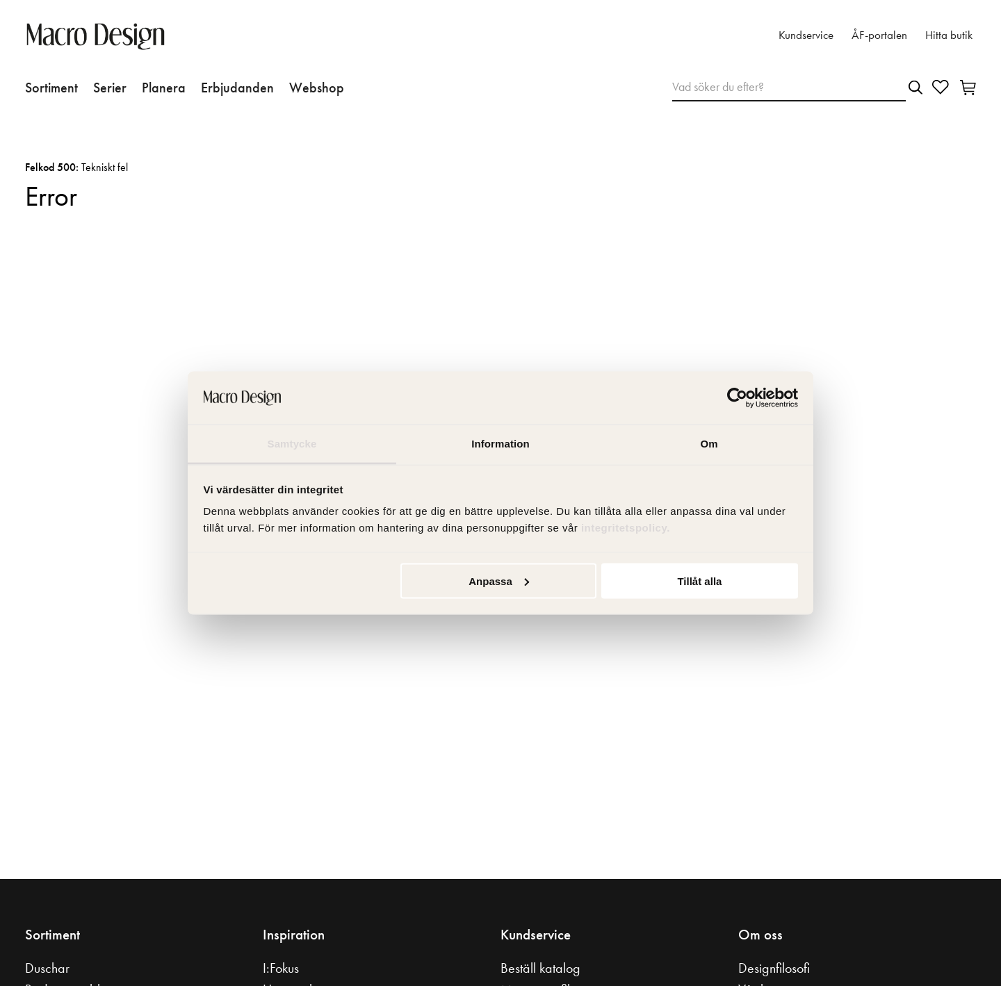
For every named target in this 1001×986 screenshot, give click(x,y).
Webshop (316, 88)
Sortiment (51, 88)
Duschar (47, 968)
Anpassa (499, 580)
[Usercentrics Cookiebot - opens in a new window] (737, 398)
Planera (164, 88)
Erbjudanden (237, 88)
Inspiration (294, 935)
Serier (110, 88)
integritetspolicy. (627, 528)
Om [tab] (708, 444)
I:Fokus (281, 968)
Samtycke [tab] (292, 444)
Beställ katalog (540, 968)
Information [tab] (500, 444)
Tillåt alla (699, 580)
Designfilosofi (774, 968)
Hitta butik (948, 35)
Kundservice (806, 35)
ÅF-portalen (879, 35)
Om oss (760, 935)
